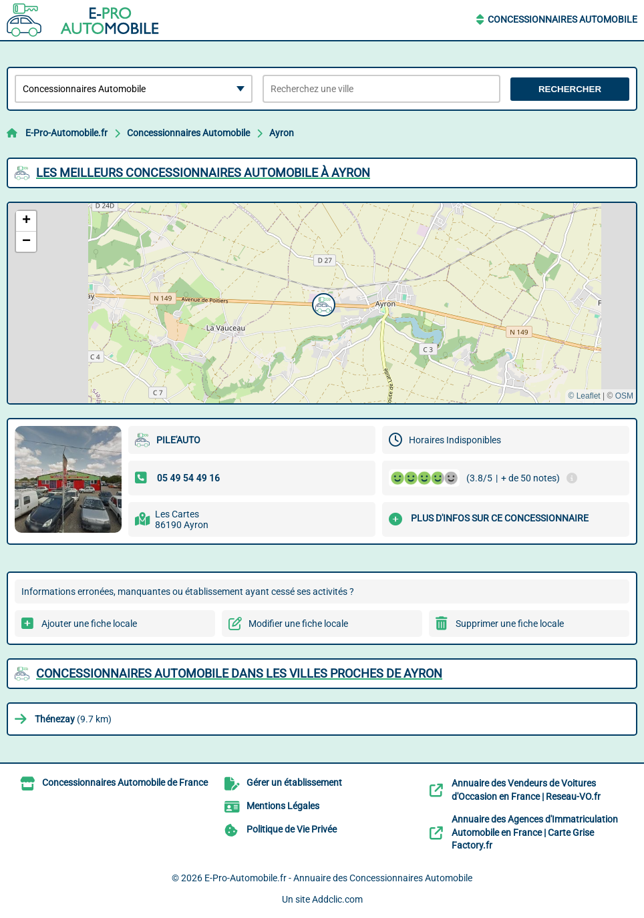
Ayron (281, 133)
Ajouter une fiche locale (89, 623)
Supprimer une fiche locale (510, 623)
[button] (322, 303)
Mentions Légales (283, 805)
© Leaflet (584, 396)
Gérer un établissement (294, 782)
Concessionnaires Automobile (562, 19)
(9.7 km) (73, 719)
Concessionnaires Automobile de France (125, 782)
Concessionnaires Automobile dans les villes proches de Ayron (239, 673)
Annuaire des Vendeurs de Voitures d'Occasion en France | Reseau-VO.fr (526, 790)
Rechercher (569, 89)
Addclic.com (337, 899)
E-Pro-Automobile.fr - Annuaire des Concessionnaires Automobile (338, 878)
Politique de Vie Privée (292, 829)
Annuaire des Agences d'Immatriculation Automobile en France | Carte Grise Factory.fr (535, 832)
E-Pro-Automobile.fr (66, 133)
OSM (624, 396)
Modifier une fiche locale (298, 623)
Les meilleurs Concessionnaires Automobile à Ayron (203, 173)
